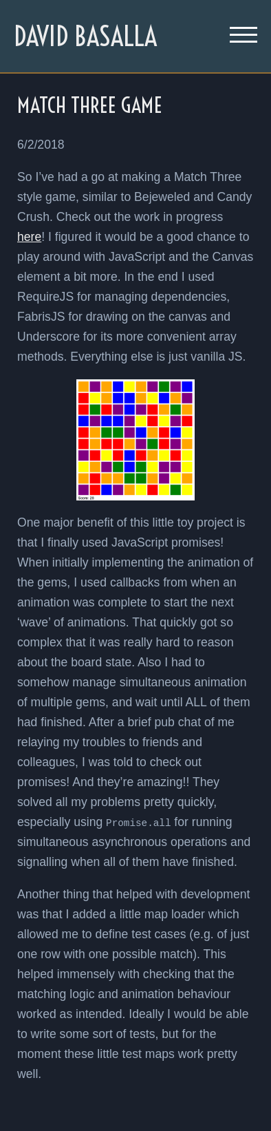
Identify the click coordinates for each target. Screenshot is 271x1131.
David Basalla (85, 36)
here (29, 237)
